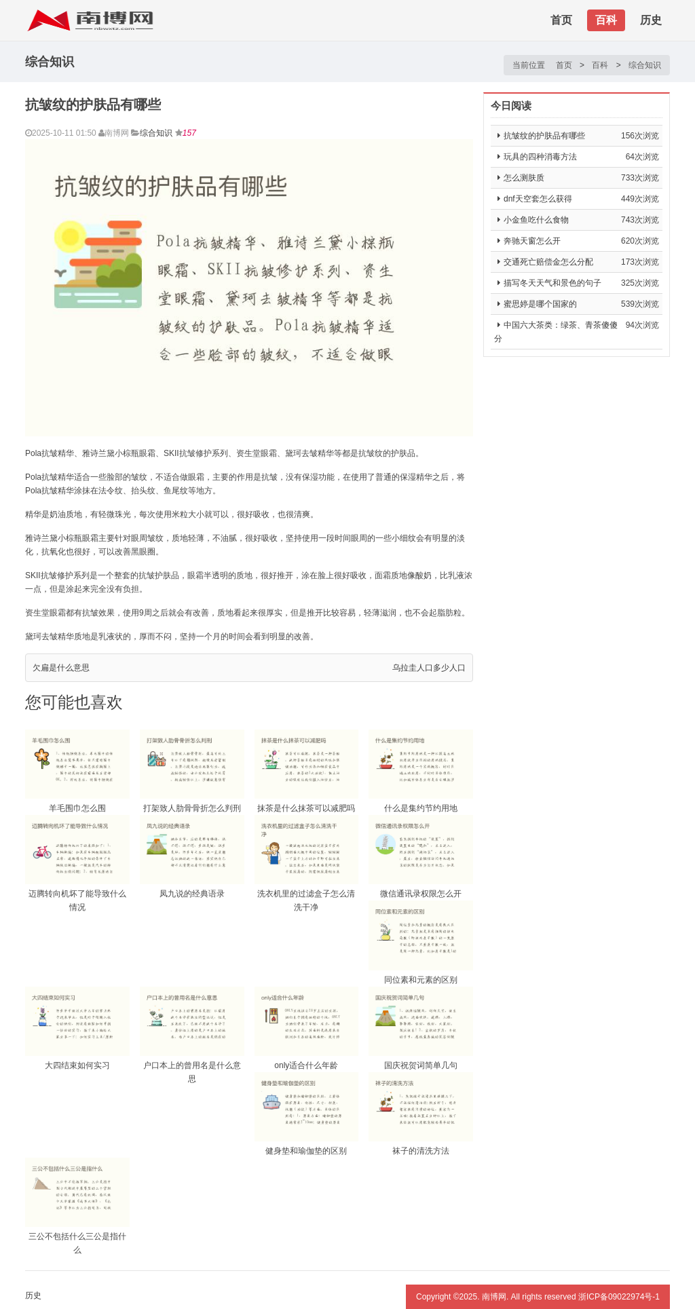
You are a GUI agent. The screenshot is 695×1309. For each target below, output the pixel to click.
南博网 (494, 1297)
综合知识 (644, 65)
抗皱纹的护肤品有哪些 (544, 135)
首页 (561, 20)
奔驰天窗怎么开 (532, 241)
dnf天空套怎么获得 (538, 199)
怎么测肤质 (524, 178)
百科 (606, 20)
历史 (651, 20)
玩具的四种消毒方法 (540, 157)
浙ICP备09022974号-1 (619, 1297)
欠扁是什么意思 (61, 667)
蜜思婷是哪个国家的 (540, 304)
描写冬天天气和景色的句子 (552, 283)
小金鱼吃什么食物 (536, 220)
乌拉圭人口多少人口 (429, 667)
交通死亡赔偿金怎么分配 (548, 262)
